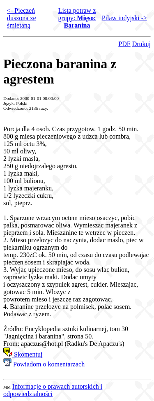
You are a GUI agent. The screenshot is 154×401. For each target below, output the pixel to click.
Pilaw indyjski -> (124, 17)
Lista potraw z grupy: (77, 18)
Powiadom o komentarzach (44, 364)
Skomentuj (22, 354)
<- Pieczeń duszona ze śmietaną (21, 18)
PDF (124, 43)
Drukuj (141, 43)
